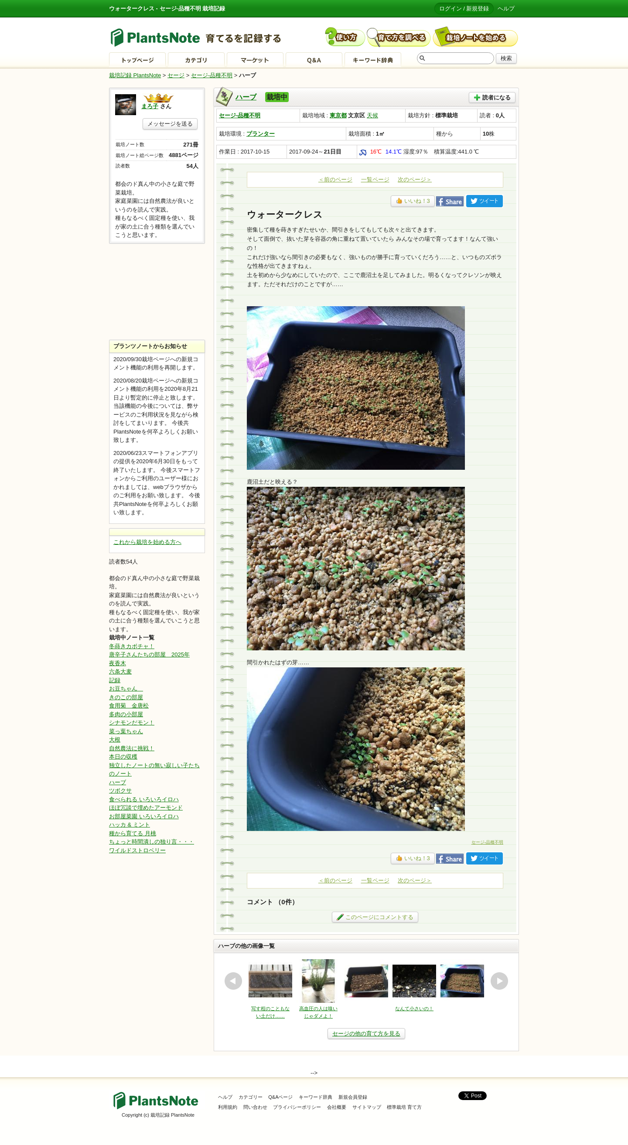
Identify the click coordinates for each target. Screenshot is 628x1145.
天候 (372, 115)
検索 (506, 58)
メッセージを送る (170, 123)
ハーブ (246, 97)
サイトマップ (366, 1107)
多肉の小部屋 (126, 714)
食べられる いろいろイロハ (144, 799)
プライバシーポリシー (297, 1107)
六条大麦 (120, 671)
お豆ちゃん (126, 688)
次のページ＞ (415, 179)
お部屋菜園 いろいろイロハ (144, 816)
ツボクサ (120, 790)
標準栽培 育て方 (404, 1107)
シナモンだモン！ (131, 722)
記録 (114, 680)
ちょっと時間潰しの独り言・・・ (151, 841)
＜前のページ (335, 179)
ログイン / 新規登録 (464, 8)
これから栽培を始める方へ (147, 542)
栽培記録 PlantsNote (135, 75)
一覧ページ (375, 179)
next (499, 981)
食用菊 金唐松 (129, 705)
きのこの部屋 (126, 697)
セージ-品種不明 (211, 75)
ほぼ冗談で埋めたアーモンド (146, 807)
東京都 (338, 115)
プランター (260, 133)
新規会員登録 (352, 1097)
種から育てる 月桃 (132, 833)
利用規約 (227, 1107)
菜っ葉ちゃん (126, 731)
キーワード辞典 (315, 1097)
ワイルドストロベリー (137, 850)
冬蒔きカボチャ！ (131, 646)
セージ (175, 75)
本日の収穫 (123, 756)
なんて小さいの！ (414, 1008)
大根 (114, 739)
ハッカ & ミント (129, 824)
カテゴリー (251, 1097)
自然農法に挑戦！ (131, 748)
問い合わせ (255, 1107)
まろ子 (149, 106)
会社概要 (336, 1107)
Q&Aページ (280, 1097)
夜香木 (117, 663)
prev (233, 981)
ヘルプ (506, 8)
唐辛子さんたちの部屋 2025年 (149, 654)
